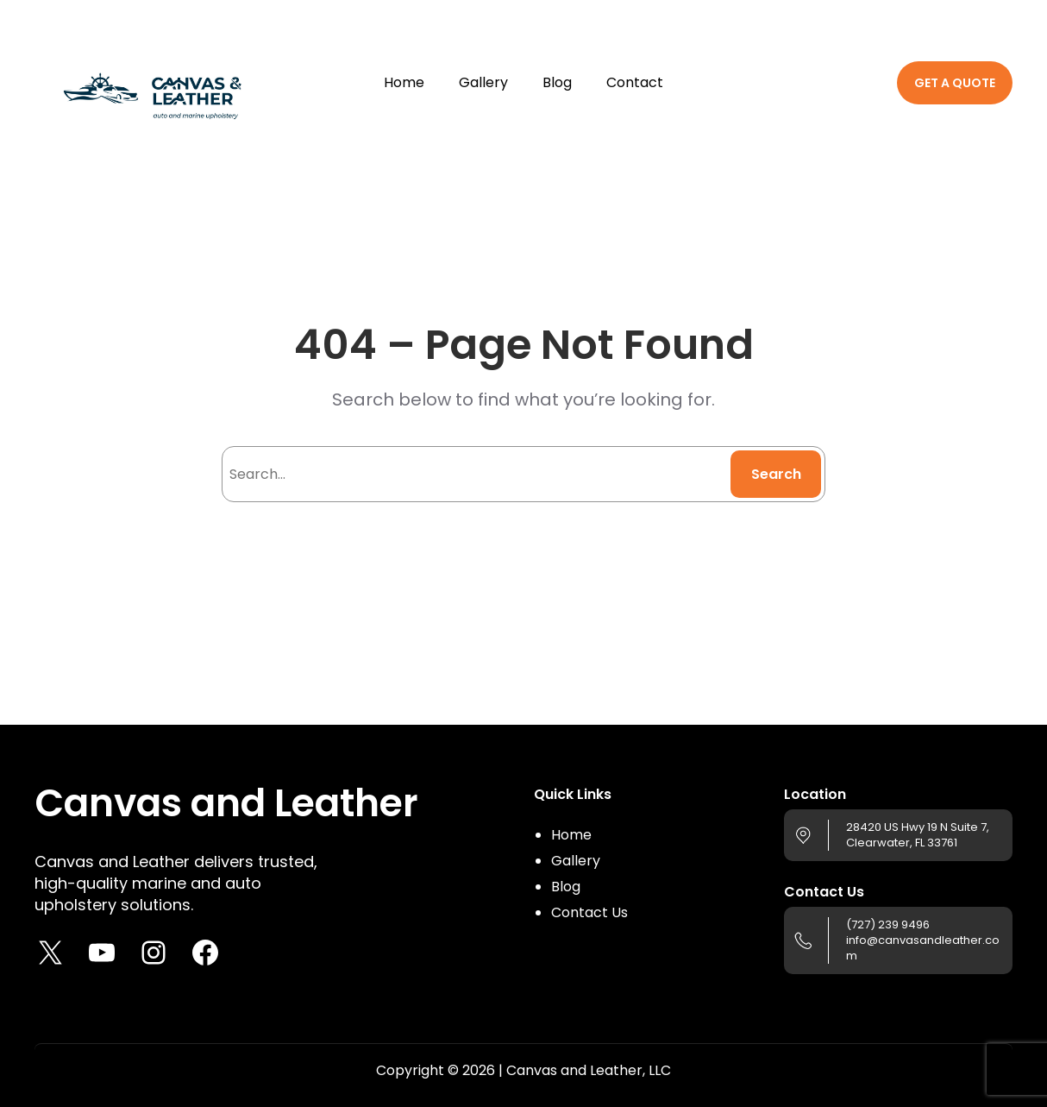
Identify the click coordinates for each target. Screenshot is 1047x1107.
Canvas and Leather (226, 803)
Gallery (575, 861)
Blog (565, 886)
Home (571, 835)
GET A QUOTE (954, 82)
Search (776, 474)
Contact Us (589, 912)
